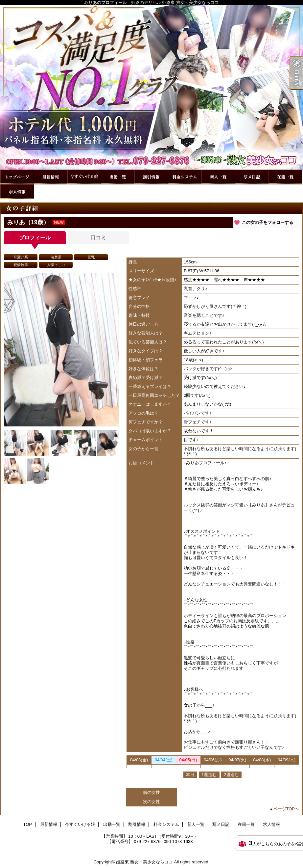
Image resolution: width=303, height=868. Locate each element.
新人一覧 (218, 177)
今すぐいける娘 (84, 177)
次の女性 (151, 801)
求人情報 (17, 191)
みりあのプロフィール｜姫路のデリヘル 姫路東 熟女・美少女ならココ (151, 87)
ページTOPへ (286, 808)
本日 (190, 774)
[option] (61, 349)
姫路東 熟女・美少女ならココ (144, 861)
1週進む (209, 774)
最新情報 (50, 177)
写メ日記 (251, 177)
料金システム (184, 177)
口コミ (98, 237)
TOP (17, 177)
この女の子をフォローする (267, 222)
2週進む (231, 774)
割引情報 (151, 177)
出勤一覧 (117, 177)
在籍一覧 (285, 177)
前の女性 (151, 792)
